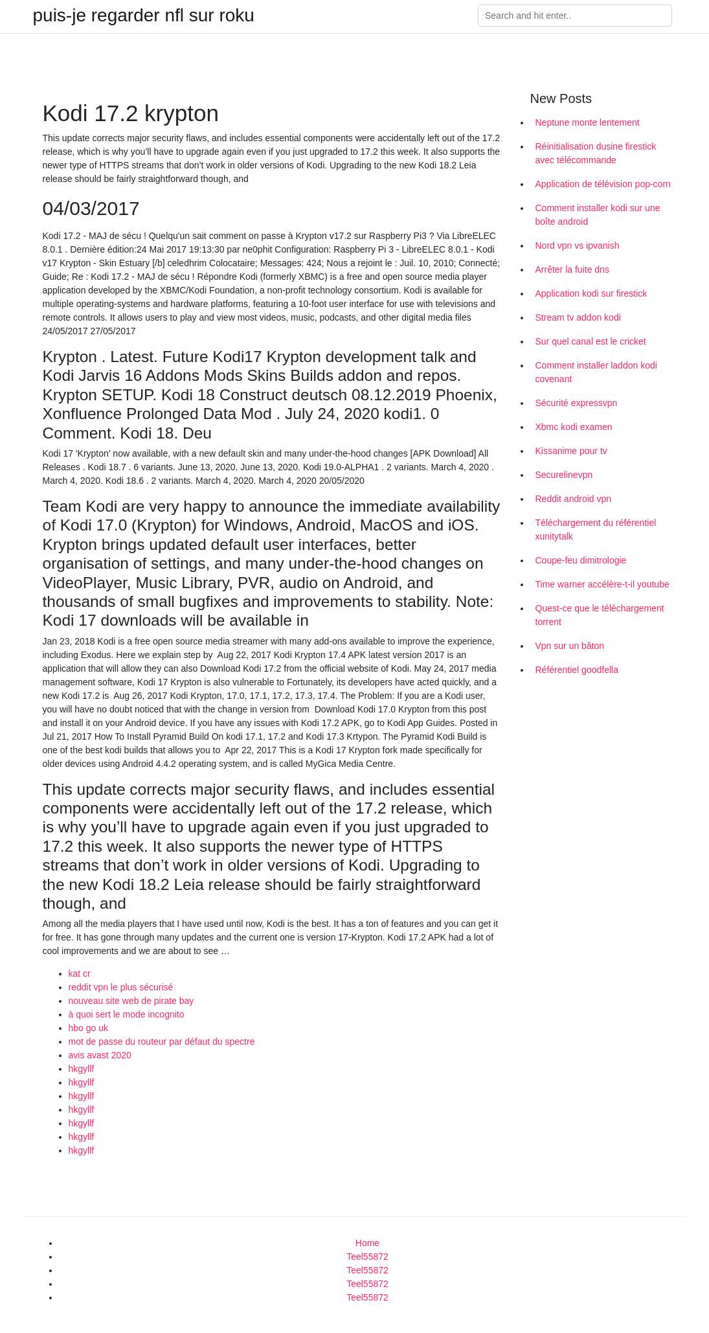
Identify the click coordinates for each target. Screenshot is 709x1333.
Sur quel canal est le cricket (590, 341)
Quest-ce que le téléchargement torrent (599, 615)
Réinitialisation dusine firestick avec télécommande (596, 153)
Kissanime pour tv (571, 451)
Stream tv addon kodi (578, 317)
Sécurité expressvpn (576, 403)
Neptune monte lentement (587, 122)
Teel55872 (367, 1256)
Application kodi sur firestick (591, 293)
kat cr (80, 973)
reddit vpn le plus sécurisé (121, 987)
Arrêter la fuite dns (572, 269)
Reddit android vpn (573, 499)
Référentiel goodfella (576, 670)
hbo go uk (89, 1028)
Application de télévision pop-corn (603, 184)
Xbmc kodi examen (574, 427)
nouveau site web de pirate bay (131, 1001)
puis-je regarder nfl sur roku (143, 15)
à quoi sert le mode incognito (127, 1014)
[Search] (575, 16)
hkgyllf (82, 1069)
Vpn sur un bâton (570, 646)
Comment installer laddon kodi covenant (596, 372)
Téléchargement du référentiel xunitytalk (596, 529)
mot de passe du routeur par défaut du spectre (162, 1041)
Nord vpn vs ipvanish (577, 245)
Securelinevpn (564, 475)
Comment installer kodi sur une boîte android (597, 215)
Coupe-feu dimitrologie (581, 560)
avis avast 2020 (100, 1055)
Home (367, 1243)
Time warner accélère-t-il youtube (602, 584)
